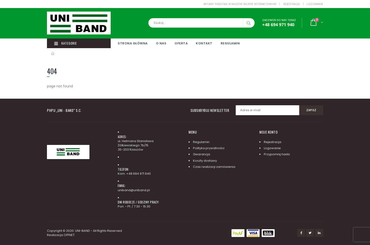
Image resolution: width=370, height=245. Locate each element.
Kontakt (204, 43)
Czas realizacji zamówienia (214, 167)
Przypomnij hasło (277, 154)
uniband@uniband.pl (134, 190)
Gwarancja (201, 154)
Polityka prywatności (208, 148)
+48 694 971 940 (138, 173)
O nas (161, 43)
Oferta (181, 43)
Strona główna (133, 43)
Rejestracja (291, 4)
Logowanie (315, 4)
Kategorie (65, 43)
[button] (316, 22)
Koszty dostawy (205, 160)
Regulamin (230, 43)
